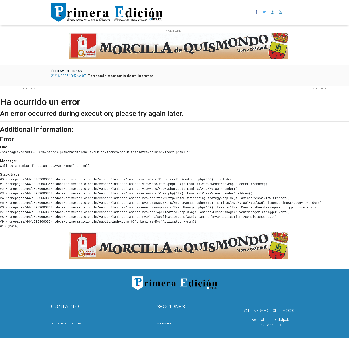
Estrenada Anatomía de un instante (120, 75)
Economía (164, 323)
